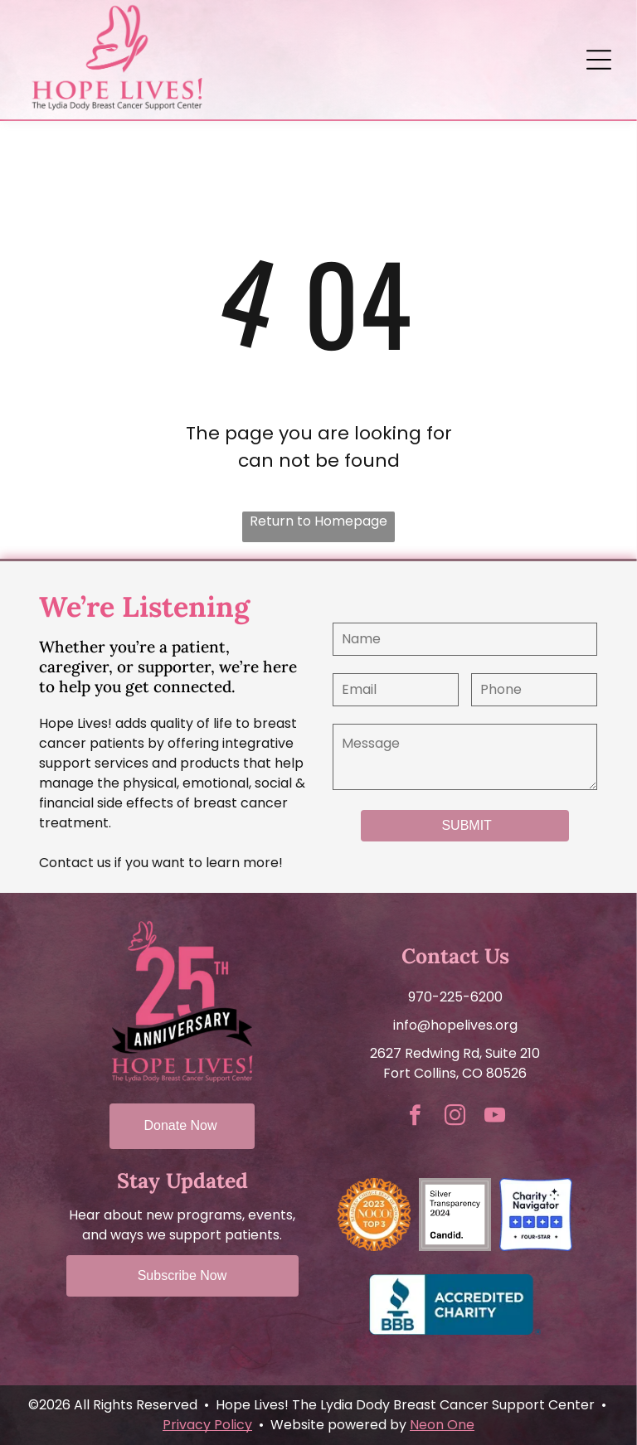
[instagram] (455, 1118)
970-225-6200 (455, 996)
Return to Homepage (318, 521)
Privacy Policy (207, 1424)
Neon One (442, 1424)
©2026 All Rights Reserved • (118, 1404)
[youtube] (495, 1118)
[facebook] (415, 1118)
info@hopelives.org (455, 1025)
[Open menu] (598, 59)
